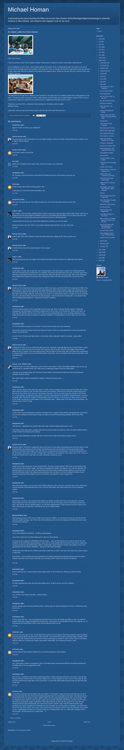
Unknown (15, 691)
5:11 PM (14, 193)
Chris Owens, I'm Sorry (107, 136)
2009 (100, 58)
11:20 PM (15, 668)
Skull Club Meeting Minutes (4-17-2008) (107, 139)
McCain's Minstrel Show (107, 101)
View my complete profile (104, 280)
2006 (100, 252)
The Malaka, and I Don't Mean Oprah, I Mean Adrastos (107, 188)
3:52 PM (14, 143)
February (103, 243)
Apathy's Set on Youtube (107, 237)
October (102, 68)
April (101, 84)
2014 (100, 44)
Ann (13, 161)
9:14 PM (14, 457)
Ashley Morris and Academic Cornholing (107, 174)
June (102, 79)
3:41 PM (14, 130)
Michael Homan (28, 9)
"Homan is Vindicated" (106, 143)
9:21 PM (14, 239)
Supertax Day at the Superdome (106, 210)
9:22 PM (14, 250)
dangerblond (16, 199)
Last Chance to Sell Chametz (106, 124)
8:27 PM (14, 227)
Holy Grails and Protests (107, 128)
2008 (100, 60)
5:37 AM (14, 262)
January (102, 246)
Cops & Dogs (104, 155)
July (101, 76)
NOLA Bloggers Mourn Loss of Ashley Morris (107, 234)
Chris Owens (16, 58)
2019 (100, 41)
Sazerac (102, 193)
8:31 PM (14, 438)
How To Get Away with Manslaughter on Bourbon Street (107, 226)
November (103, 65)
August (102, 73)
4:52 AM (14, 563)
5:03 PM (14, 178)
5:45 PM (14, 338)
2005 (100, 255)
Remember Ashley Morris (107, 204)
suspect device (17, 150)
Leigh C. (15, 211)
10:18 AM (15, 643)
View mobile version (49, 725)
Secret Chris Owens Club (107, 146)
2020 (100, 39)
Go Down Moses (105, 207)
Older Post (87, 722)
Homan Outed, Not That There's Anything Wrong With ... (108, 116)
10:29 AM (15, 654)
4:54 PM (14, 610)
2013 (100, 47)
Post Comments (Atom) (23, 730)
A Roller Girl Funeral (106, 167)
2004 (100, 258)
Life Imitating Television (107, 133)
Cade (14, 184)
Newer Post (11, 722)
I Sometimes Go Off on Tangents (107, 87)
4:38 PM (14, 597)
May (101, 81)
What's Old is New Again (107, 130)
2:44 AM (14, 476)
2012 (100, 49)
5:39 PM (14, 524)
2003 (100, 260)
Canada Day (104, 121)
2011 (100, 52)
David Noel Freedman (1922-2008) (106, 179)
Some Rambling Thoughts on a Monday (108, 201)
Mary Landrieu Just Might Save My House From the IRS (107, 220)
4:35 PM (14, 586)
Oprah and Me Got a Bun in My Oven (107, 196)
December (103, 63)
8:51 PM (14, 685)
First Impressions (105, 94)
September (103, 71)
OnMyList (19, 110)
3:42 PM (14, 509)
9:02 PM (14, 300)
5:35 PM (14, 204)
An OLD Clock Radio (106, 91)
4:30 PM (14, 574)
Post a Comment (15, 718)
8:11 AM (14, 381)
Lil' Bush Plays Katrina (107, 230)
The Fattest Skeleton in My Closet (107, 215)
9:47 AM (14, 492)
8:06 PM (14, 358)
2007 (100, 249)
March (102, 241)
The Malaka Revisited (106, 153)
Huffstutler (15, 632)
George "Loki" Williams (20, 364)
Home (49, 722)
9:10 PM (14, 404)
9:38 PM (14, 317)
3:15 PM (14, 417)
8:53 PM (14, 279)
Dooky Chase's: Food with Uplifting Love (108, 170)
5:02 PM (14, 166)
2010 (100, 55)
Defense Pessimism (106, 103)
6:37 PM (14, 626)
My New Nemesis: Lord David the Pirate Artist (107, 149)
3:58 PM (14, 155)
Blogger (70, 741)
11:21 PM (15, 714)
